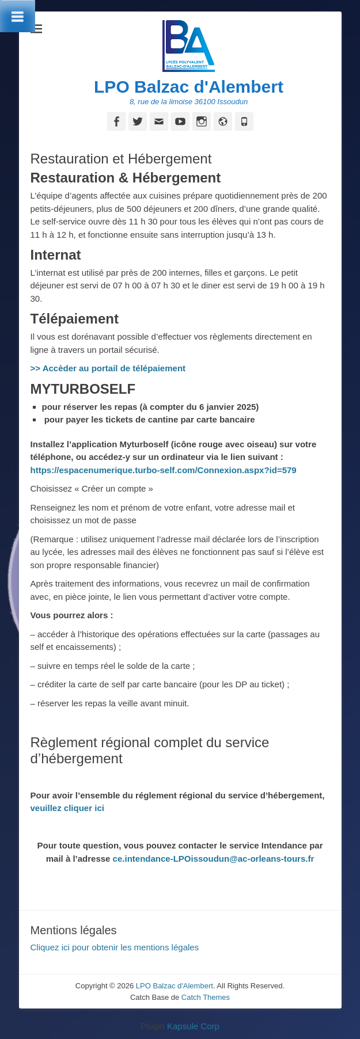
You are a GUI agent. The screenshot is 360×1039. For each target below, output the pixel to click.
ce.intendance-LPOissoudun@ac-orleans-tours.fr (213, 858)
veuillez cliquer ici (69, 808)
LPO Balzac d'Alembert (188, 86)
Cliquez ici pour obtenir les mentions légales (115, 947)
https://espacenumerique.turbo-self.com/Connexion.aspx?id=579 (164, 470)
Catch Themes (205, 997)
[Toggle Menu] (17, 16)
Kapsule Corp (193, 1026)
